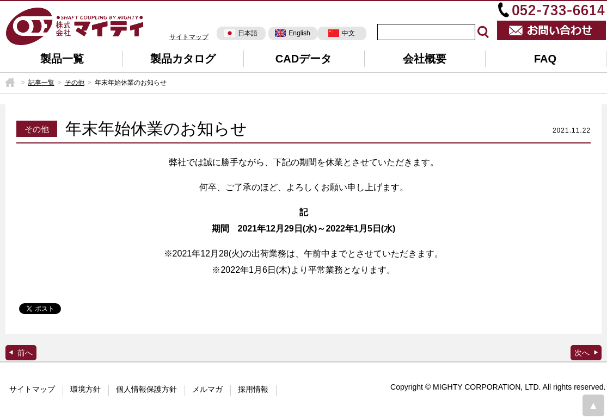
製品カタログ (183, 59)
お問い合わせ (551, 30)
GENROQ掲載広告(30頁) (20, 352)
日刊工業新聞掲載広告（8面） (586, 352)
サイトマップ (189, 37)
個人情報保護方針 (146, 389)
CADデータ (303, 59)
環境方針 (85, 389)
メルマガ (207, 389)
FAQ (545, 59)
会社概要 (424, 59)
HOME (10, 82)
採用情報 (253, 389)
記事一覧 (41, 82)
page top (593, 405)
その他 (74, 82)
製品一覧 (62, 59)
